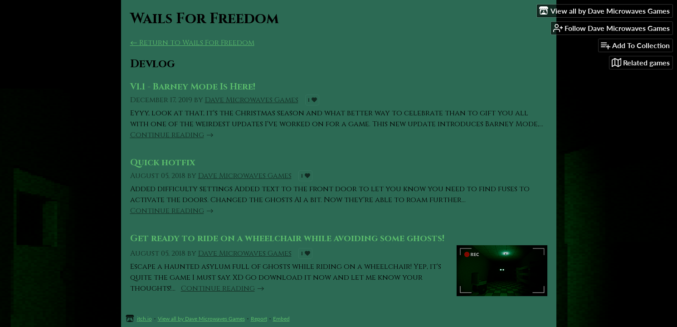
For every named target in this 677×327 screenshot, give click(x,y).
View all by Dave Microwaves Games (201, 318)
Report (259, 318)
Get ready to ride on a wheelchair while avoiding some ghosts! (287, 238)
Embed (281, 318)
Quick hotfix (162, 162)
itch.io (144, 318)
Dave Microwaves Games (251, 100)
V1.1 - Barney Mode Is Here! (192, 87)
